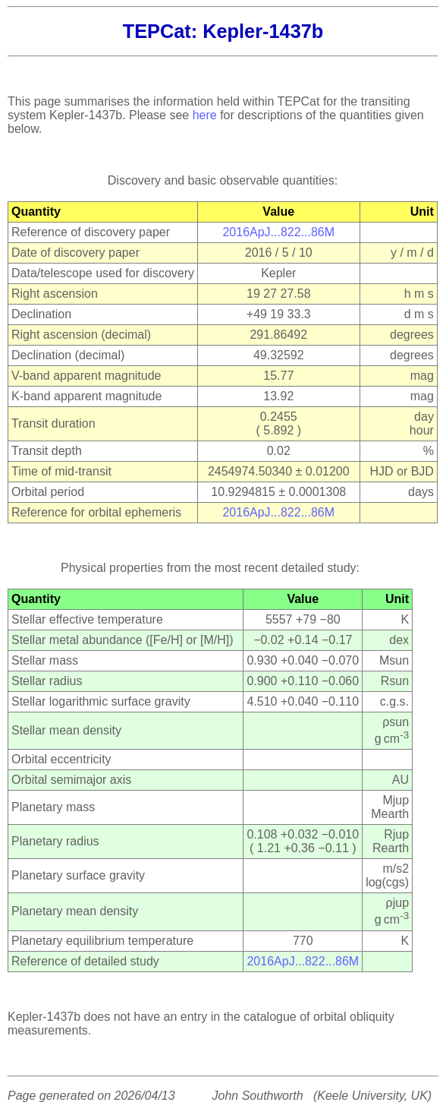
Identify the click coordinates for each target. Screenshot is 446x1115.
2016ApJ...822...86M (278, 232)
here (205, 115)
